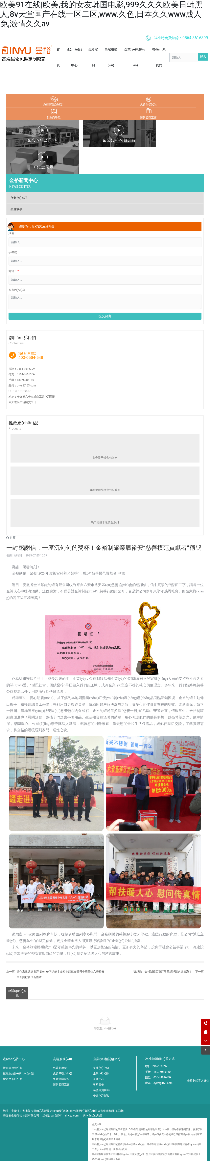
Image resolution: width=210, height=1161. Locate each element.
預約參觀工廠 (148, 117)
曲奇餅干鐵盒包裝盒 (104, 430)
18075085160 (25, 353)
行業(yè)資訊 (19, 171)
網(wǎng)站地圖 (93, 1088)
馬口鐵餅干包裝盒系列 (105, 495)
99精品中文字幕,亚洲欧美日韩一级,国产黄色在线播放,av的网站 (124, 1158)
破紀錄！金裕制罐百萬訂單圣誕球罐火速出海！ (162, 944)
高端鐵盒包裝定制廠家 (24, 59)
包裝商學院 (53, 117)
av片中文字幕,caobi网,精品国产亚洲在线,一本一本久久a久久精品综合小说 (143, 1154)
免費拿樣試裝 (148, 104)
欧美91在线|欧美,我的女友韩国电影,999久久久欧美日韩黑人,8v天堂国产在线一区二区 (52, 1149)
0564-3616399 (26, 342)
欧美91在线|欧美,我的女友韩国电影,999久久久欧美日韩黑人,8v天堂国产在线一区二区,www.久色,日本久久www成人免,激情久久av (101, 14)
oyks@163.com (26, 358)
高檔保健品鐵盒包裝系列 (105, 463)
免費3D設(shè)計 (53, 104)
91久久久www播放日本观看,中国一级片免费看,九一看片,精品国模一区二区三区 (48, 1154)
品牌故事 (16, 182)
